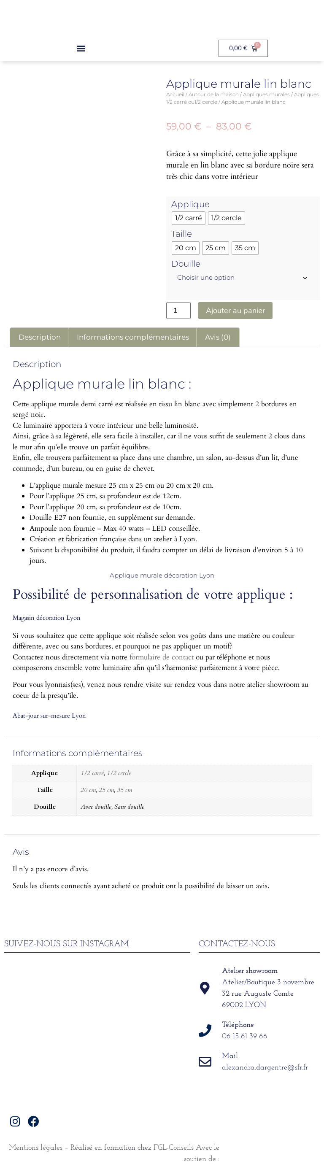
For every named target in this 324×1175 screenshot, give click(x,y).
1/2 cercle (119, 773)
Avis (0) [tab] (218, 337)
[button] (81, 48)
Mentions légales (35, 1148)
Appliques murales (266, 94)
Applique (190, 204)
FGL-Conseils (174, 1148)
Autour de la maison (214, 94)
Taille (181, 234)
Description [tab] (40, 337)
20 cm (88, 790)
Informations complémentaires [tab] (133, 337)
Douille (185, 263)
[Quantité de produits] (178, 310)
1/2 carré (92, 773)
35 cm (124, 790)
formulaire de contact (162, 657)
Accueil (175, 94)
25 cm (106, 790)
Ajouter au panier (235, 310)
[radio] (188, 218)
